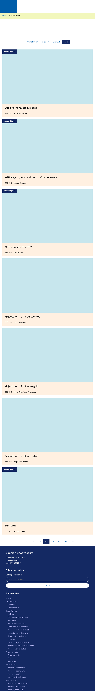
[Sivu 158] (28, 541)
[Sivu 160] (40, 541)
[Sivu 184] (73, 541)
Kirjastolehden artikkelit (18, 684)
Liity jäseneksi (12, 602)
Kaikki (66, 42)
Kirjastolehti (11, 680)
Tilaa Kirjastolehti (15, 690)
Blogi (10, 658)
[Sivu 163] (59, 541)
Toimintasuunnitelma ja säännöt (21, 646)
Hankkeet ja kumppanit (18, 627)
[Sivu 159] (34, 541)
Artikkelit (45, 42)
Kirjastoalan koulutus (17, 649)
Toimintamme (11, 611)
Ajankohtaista (12, 652)
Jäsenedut (12, 605)
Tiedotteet (12, 661)
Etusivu (5, 15)
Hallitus (11, 614)
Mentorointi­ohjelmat (16, 624)
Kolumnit (56, 42)
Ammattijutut (32, 42)
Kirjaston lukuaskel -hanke (19, 630)
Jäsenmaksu (13, 608)
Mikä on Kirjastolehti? (17, 687)
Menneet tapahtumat (17, 677)
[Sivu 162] (52, 541)
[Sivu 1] (21, 541)
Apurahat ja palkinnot (17, 636)
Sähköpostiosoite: (14, 575)
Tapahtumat (11, 664)
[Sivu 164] (65, 541)
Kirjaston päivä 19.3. (16, 671)
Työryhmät (12, 620)
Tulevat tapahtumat (16, 668)
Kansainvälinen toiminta (18, 633)
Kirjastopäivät (14, 674)
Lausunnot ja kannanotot (19, 642)
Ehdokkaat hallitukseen (18, 617)
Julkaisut (12, 639)
